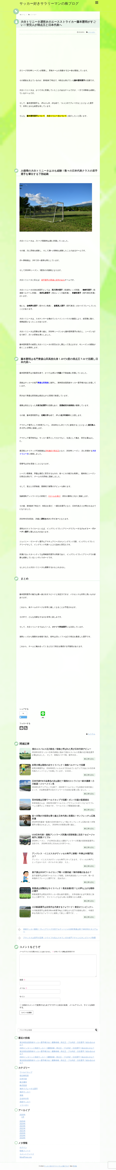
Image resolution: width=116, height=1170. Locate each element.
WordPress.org (26, 1157)
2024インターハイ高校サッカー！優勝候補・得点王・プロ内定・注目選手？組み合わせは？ (57, 1057)
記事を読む (90, 759)
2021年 (22, 1131)
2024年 (22, 1124)
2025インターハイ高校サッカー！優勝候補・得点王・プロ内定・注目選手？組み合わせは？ (57, 1048)
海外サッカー (25, 1092)
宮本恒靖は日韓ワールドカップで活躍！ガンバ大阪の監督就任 (60, 800)
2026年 (22, 1115)
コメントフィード (27, 1154)
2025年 (22, 1121)
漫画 (21, 1095)
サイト (22, 997)
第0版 (75, 1166)
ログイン (23, 1147)
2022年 (22, 1128)
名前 (22, 980)
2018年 (22, 1138)
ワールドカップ (26, 1072)
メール (23, 988)
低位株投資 (24, 1075)
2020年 (22, 1133)
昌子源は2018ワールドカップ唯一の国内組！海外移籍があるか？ (62, 872)
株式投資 (23, 1085)
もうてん (91, 734)
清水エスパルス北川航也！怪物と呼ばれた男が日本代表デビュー (61, 749)
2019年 (22, 1136)
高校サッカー (25, 1102)
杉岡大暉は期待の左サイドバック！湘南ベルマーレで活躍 (58, 765)
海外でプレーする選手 (29, 1089)
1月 (22, 1117)
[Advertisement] (58, 51)
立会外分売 (24, 1099)
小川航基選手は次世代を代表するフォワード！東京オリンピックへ (62, 907)
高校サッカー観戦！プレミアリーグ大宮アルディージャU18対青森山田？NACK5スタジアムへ (58, 930)
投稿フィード (25, 1151)
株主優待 (23, 1082)
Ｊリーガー (91, 32)
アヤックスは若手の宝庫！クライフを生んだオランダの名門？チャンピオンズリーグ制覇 (57, 938)
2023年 (22, 1126)
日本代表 (23, 1079)
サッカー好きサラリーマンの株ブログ (49, 3)
